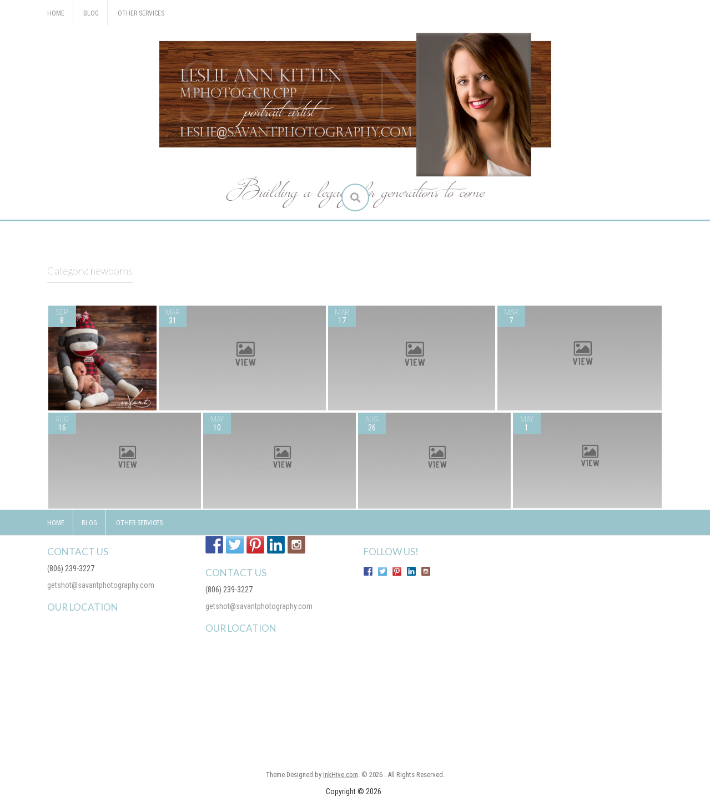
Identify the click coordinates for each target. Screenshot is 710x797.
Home (55, 13)
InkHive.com (340, 774)
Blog (91, 13)
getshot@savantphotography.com (100, 585)
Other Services (141, 13)
